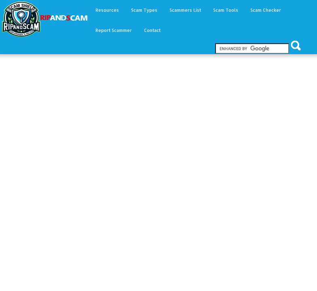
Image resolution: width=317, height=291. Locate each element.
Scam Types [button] (144, 10)
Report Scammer (113, 30)
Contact (152, 30)
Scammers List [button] (185, 10)
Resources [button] (107, 10)
